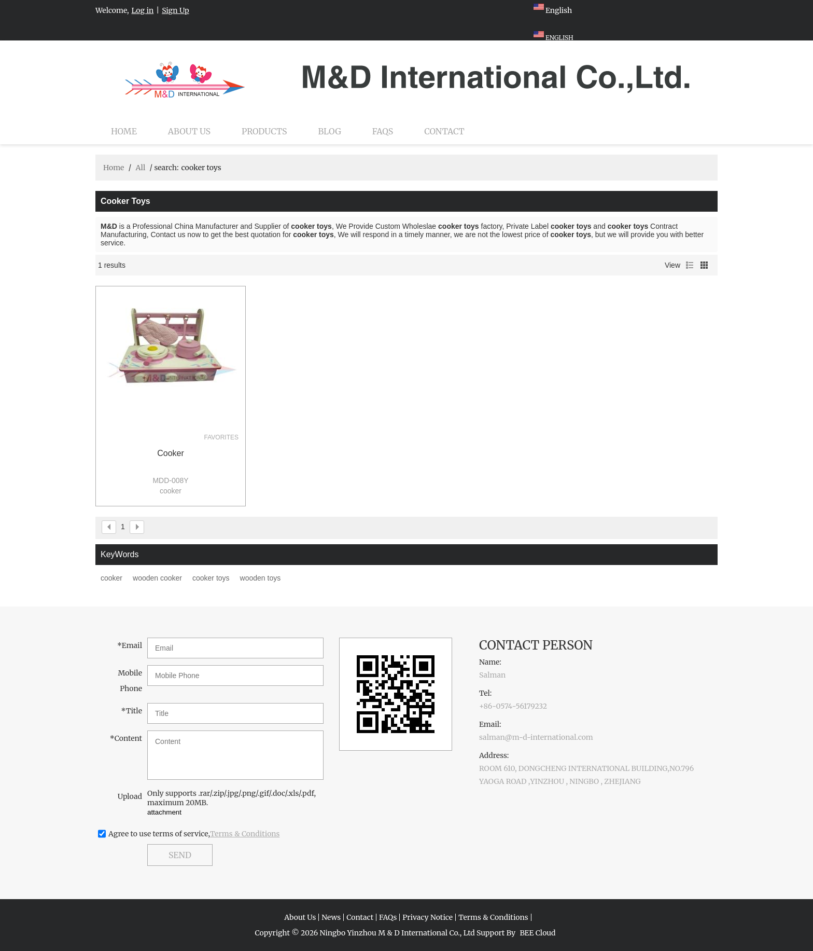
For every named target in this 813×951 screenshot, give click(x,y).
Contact (444, 131)
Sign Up (175, 10)
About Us (189, 131)
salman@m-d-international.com (536, 737)
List (689, 265)
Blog (329, 131)
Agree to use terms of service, (194, 833)
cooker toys (211, 578)
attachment (164, 812)
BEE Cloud (537, 932)
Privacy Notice (427, 917)
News (331, 917)
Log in (143, 10)
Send (180, 855)
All (140, 167)
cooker (170, 453)
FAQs (382, 131)
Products (264, 131)
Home (124, 131)
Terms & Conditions (245, 833)
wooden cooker (157, 578)
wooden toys (260, 578)
